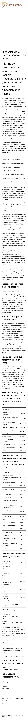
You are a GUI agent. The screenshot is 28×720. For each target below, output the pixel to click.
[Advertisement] (14, 33)
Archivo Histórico (20, 698)
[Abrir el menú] (3, 11)
